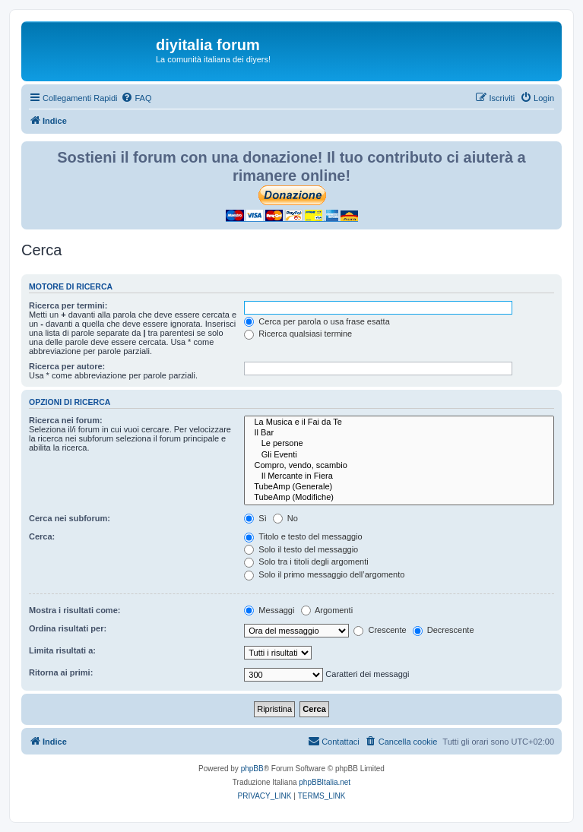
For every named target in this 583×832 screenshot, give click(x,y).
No (285, 518)
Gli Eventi (399, 455)
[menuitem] (136, 98)
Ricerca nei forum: (66, 420)
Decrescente (443, 629)
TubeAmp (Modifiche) (399, 497)
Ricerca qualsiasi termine (298, 333)
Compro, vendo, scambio (399, 465)
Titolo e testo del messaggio (303, 536)
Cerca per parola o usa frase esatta (316, 321)
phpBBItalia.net (324, 782)
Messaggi (269, 610)
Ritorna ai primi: (61, 672)
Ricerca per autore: (67, 366)
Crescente (379, 629)
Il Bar (399, 433)
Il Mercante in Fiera (399, 476)
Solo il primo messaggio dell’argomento (324, 574)
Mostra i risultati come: (74, 610)
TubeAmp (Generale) (399, 487)
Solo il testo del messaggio (301, 549)
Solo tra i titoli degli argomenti (306, 561)
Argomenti (327, 610)
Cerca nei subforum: (69, 518)
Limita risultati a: (62, 650)
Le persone (399, 443)
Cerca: (42, 536)
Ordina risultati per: (67, 628)
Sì (255, 518)
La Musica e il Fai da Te (399, 422)
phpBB (252, 768)
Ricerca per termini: (68, 305)
